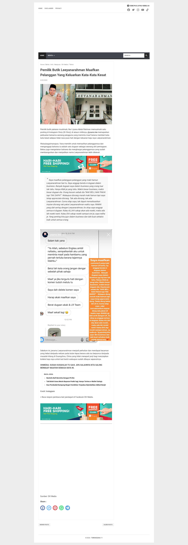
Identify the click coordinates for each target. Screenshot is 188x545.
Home (40, 8)
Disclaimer (49, 8)
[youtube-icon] (143, 10)
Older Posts (108, 524)
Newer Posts (44, 524)
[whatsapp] (61, 507)
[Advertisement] (94, 31)
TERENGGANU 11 (97, 538)
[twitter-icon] (133, 10)
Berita (50, 55)
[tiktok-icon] (147, 10)
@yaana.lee (92, 132)
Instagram (50, 391)
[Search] (133, 55)
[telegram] (67, 507)
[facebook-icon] (129, 10)
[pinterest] (55, 507)
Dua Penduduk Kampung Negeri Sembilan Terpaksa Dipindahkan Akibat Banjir (76, 385)
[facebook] (42, 507)
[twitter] (49, 507)
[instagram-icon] (138, 10)
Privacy (58, 8)
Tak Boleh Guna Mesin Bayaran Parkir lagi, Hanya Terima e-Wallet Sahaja (74, 381)
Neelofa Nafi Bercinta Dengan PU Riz (60, 378)
